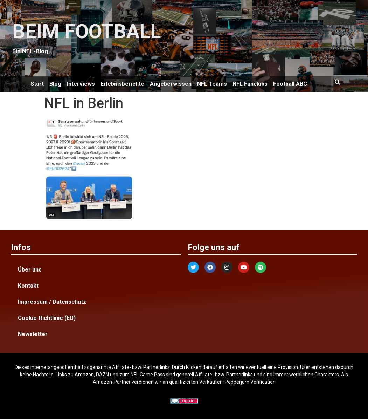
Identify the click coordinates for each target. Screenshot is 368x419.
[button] (337, 82)
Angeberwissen (171, 84)
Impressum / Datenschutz (52, 301)
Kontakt (28, 285)
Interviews (81, 84)
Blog (55, 84)
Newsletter (33, 334)
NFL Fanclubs (250, 84)
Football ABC (290, 84)
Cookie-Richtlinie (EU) (47, 318)
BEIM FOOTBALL (86, 31)
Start (37, 84)
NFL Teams (212, 84)
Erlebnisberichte (122, 84)
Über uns (30, 269)
